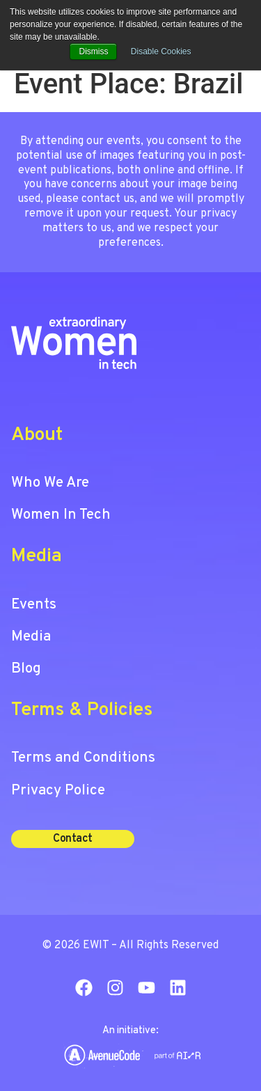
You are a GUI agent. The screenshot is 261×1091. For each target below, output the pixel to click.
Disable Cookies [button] (161, 51)
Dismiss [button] (93, 51)
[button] (72, 839)
